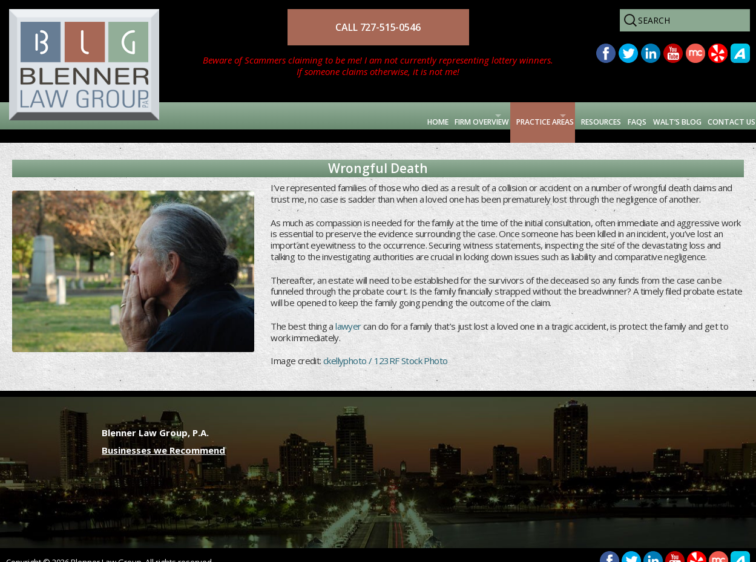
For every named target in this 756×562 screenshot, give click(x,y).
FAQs (581, 115)
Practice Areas (433, 115)
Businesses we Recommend (163, 437)
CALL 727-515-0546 (377, 27)
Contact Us (718, 115)
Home (265, 115)
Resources (527, 115)
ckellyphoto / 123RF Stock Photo (385, 348)
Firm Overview (330, 115)
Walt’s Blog (640, 115)
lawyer (348, 313)
